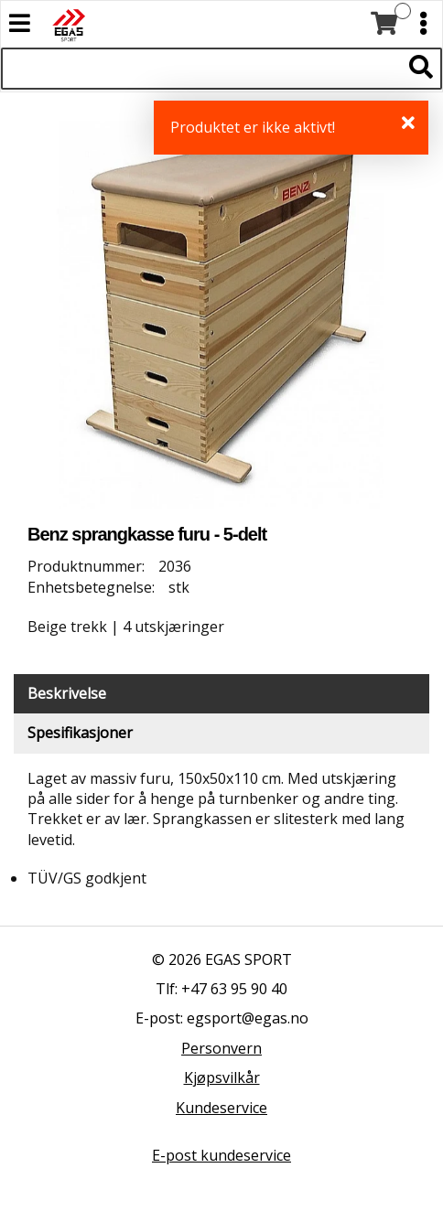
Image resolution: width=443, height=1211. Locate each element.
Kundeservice (221, 1108)
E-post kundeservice (221, 1155)
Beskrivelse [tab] (66, 693)
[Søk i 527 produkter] (201, 68)
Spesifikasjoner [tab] (80, 733)
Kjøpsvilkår (222, 1077)
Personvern (221, 1048)
